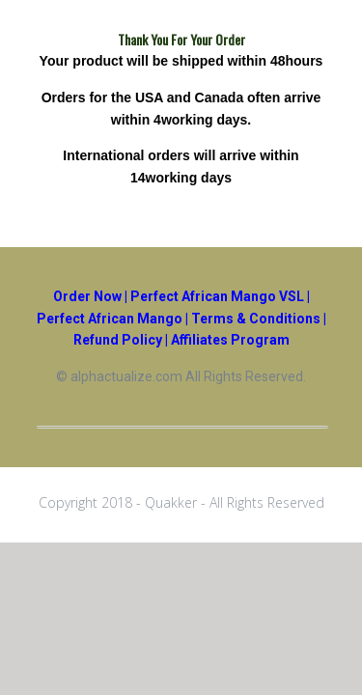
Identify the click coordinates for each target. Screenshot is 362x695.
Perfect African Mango (109, 318)
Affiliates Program (230, 340)
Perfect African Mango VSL (217, 296)
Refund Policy (117, 340)
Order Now (87, 296)
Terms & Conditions (255, 318)
